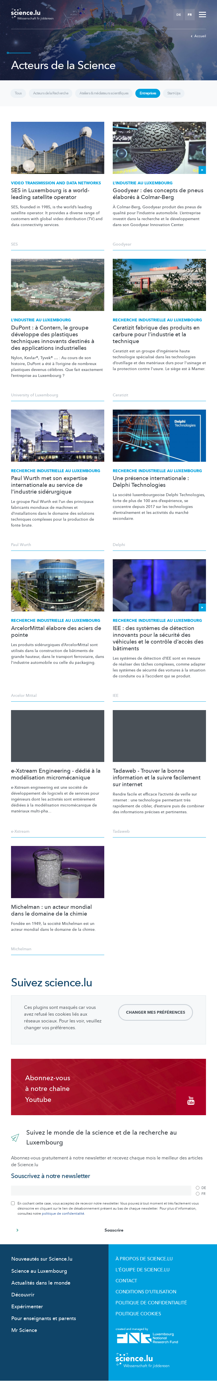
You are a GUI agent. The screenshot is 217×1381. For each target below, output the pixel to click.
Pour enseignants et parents (43, 1318)
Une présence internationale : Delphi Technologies (151, 482)
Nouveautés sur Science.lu (41, 1259)
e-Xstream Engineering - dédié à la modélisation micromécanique (56, 774)
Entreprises (145, 93)
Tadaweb (121, 831)
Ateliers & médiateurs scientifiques (102, 93)
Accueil (198, 36)
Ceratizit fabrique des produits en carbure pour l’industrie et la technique (156, 334)
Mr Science (24, 1330)
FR (190, 14)
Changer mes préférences (155, 1012)
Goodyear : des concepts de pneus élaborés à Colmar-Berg (158, 194)
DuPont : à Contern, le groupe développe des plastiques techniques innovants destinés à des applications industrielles (52, 338)
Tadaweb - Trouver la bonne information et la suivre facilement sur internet (157, 778)
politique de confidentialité (63, 1213)
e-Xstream (20, 831)
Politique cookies (138, 1314)
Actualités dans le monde (40, 1283)
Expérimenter (27, 1306)
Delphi (119, 544)
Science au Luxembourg (39, 1271)
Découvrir (22, 1294)
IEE (115, 695)
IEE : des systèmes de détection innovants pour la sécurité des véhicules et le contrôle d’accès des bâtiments (158, 638)
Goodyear (122, 244)
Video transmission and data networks (56, 183)
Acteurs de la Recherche (50, 93)
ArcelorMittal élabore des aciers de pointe (56, 631)
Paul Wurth (21, 544)
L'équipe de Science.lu (143, 1270)
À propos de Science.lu (144, 1259)
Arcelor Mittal (24, 695)
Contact (126, 1281)
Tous (18, 93)
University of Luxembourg (34, 395)
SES (14, 244)
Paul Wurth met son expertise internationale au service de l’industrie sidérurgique (49, 485)
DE (178, 14)
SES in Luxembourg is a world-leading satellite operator (50, 194)
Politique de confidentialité (151, 1303)
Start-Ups (170, 93)
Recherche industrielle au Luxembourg (157, 320)
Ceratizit (120, 395)
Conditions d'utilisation (146, 1292)
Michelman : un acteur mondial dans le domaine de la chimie (51, 910)
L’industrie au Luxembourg (143, 183)
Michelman (21, 949)
